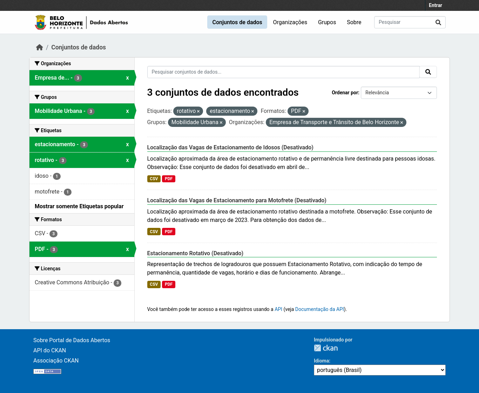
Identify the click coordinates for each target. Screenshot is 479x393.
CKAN (326, 348)
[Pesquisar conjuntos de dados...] (410, 22)
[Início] (39, 47)
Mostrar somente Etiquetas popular (79, 206)
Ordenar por (345, 92)
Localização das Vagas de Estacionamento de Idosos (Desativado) (230, 147)
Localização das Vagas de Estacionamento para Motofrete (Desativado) (236, 200)
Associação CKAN (56, 360)
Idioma (321, 361)
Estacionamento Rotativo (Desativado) (195, 253)
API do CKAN (49, 350)
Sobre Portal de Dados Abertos (71, 340)
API (278, 309)
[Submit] (438, 22)
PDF (169, 178)
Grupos (327, 22)
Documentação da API (319, 309)
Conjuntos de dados (237, 22)
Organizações (290, 22)
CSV (154, 178)
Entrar (435, 5)
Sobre (354, 22)
